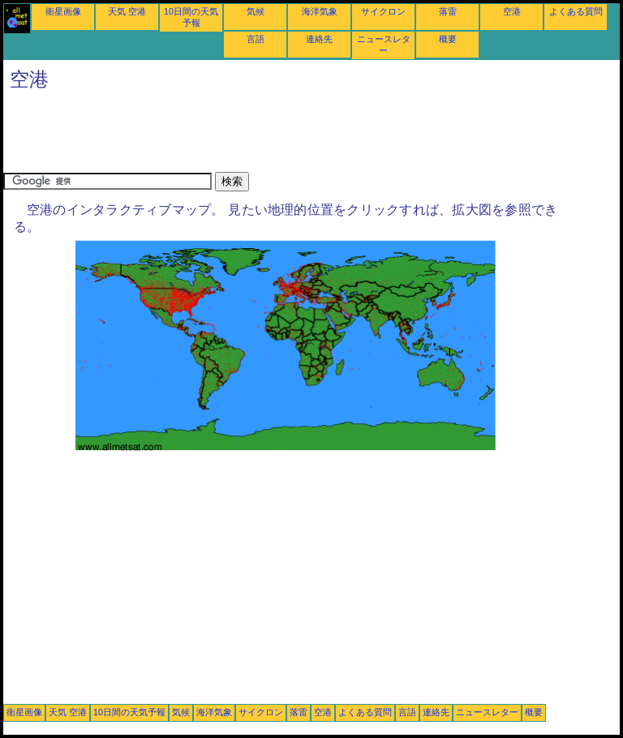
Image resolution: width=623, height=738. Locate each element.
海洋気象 (319, 11)
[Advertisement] (298, 135)
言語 (255, 39)
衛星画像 (63, 11)
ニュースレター (487, 712)
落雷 (448, 11)
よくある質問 (576, 11)
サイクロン (383, 11)
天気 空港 (127, 11)
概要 (448, 39)
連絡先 (319, 39)
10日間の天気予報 (129, 712)
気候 (255, 11)
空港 (512, 11)
